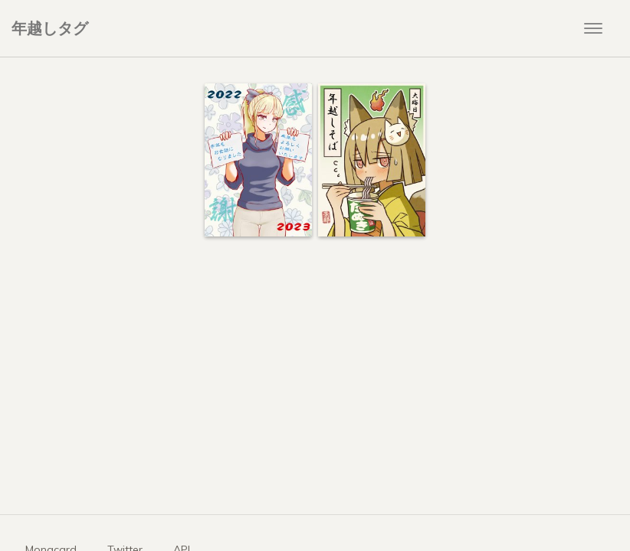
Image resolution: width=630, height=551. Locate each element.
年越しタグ (49, 27)
